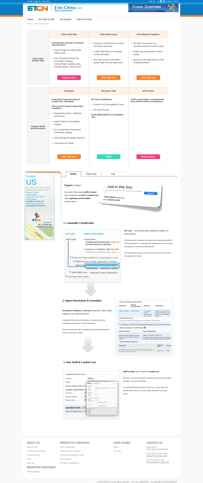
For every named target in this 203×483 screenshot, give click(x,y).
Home (30, 1)
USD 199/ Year (148, 77)
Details (73, 174)
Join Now (46, 1)
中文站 (176, 1)
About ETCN (32, 447)
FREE (108, 156)
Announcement (33, 455)
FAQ (113, 174)
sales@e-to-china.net (35, 201)
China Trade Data (67, 447)
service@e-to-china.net (36, 206)
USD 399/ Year (108, 77)
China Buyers (65, 459)
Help (169, 1)
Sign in (37, 1)
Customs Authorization (36, 451)
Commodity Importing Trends (72, 455)
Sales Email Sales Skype (157, 454)
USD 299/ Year (69, 156)
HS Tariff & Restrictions (69, 463)
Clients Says (91, 174)
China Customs (33, 472)
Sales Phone (151, 447)
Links (29, 459)
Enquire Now (69, 77)
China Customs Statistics (70, 451)
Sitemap (30, 463)
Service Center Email (155, 460)
